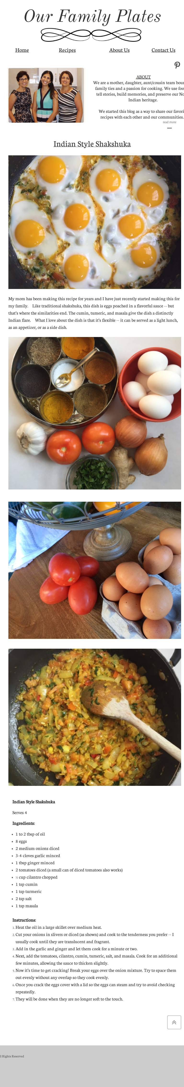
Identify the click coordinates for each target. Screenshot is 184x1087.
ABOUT (143, 76)
